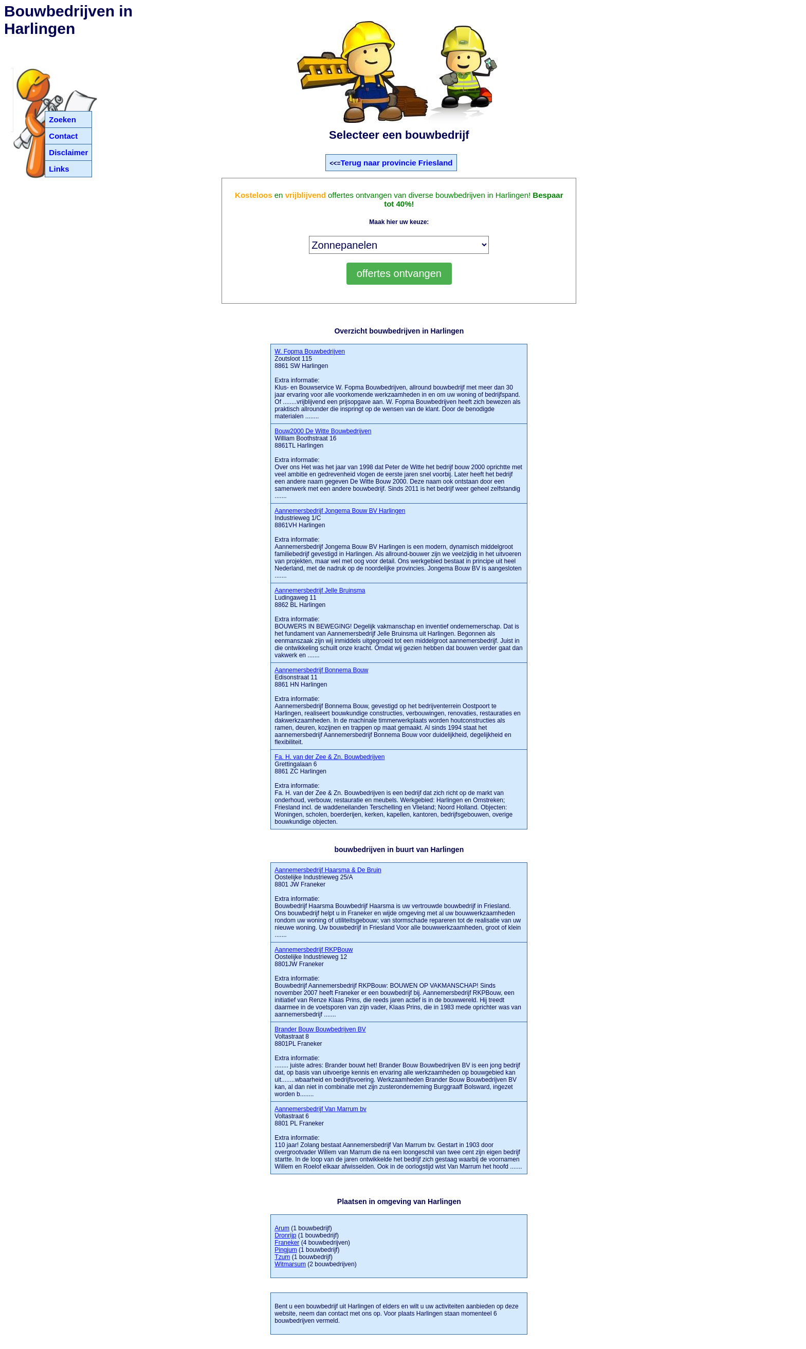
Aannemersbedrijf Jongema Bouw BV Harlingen (339, 510)
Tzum (282, 1257)
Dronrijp (285, 1235)
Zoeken (62, 119)
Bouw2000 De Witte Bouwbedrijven (322, 431)
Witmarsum (290, 1264)
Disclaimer (68, 152)
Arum (281, 1228)
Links (59, 168)
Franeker (286, 1242)
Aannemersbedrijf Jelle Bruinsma (319, 590)
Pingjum (285, 1249)
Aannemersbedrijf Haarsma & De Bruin (327, 870)
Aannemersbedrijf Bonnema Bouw (321, 670)
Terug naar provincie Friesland (396, 162)
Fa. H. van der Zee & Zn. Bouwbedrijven (329, 757)
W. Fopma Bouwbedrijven (309, 351)
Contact (63, 136)
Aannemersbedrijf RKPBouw (313, 949)
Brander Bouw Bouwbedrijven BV (319, 1029)
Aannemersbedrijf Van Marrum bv (320, 1109)
